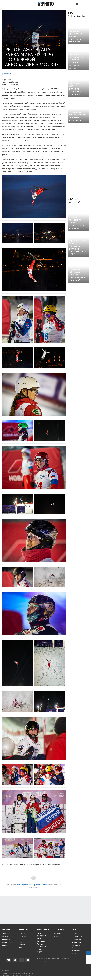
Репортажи (23, 939)
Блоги (74, 953)
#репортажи (6, 74)
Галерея (5, 945)
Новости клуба (77, 936)
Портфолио (6, 939)
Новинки (57, 933)
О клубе (75, 933)
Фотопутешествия (8, 936)
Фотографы (76, 942)
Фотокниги (76, 950)
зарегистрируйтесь (40, 885)
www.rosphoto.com (45, 961)
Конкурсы (22, 936)
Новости (22, 947)
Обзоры (57, 936)
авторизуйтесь (23, 885)
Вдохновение (7, 942)
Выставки (22, 933)
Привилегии (76, 939)
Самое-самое (7, 933)
